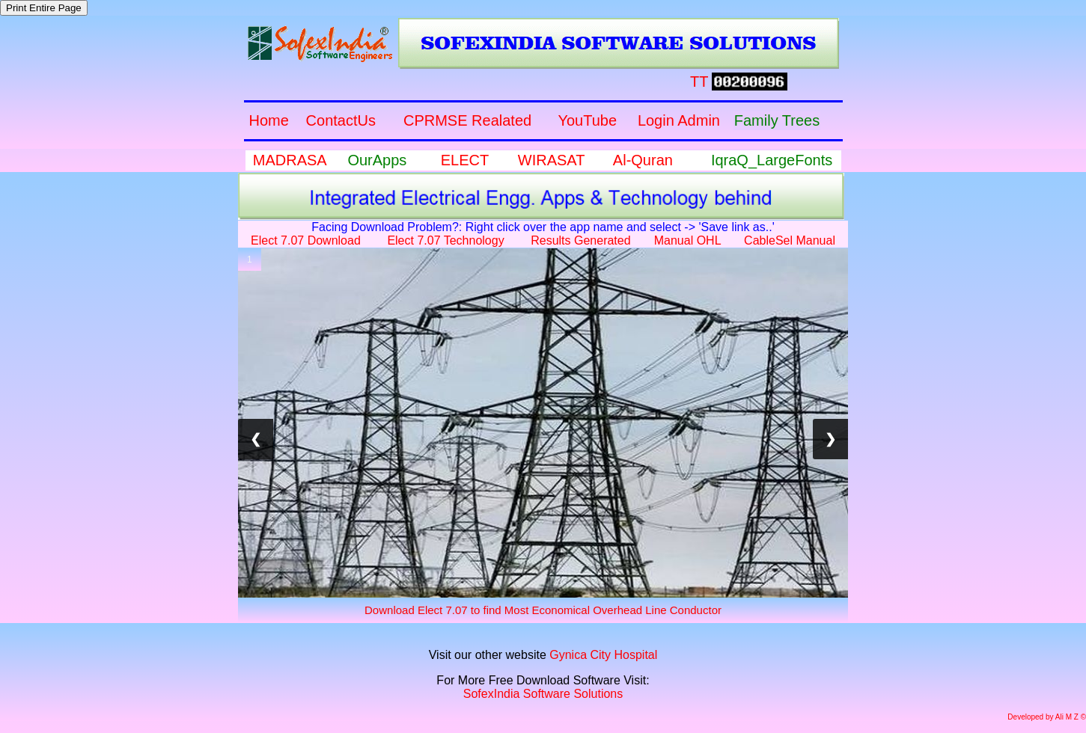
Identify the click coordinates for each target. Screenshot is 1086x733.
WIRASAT (551, 160)
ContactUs (341, 120)
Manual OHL (687, 240)
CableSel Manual (789, 240)
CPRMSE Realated (467, 120)
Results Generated (580, 240)
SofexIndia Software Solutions (543, 693)
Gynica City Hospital (603, 654)
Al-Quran (643, 160)
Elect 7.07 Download (306, 240)
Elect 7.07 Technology (445, 240)
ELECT (465, 160)
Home (268, 120)
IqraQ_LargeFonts (771, 160)
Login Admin (679, 120)
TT (699, 81)
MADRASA (289, 160)
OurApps (376, 160)
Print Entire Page (44, 7)
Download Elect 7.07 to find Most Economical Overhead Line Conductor (543, 610)
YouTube (587, 120)
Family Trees (777, 120)
